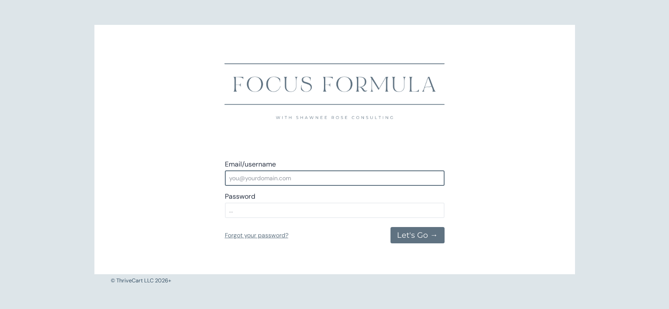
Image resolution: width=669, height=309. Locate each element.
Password (240, 196)
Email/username (250, 164)
